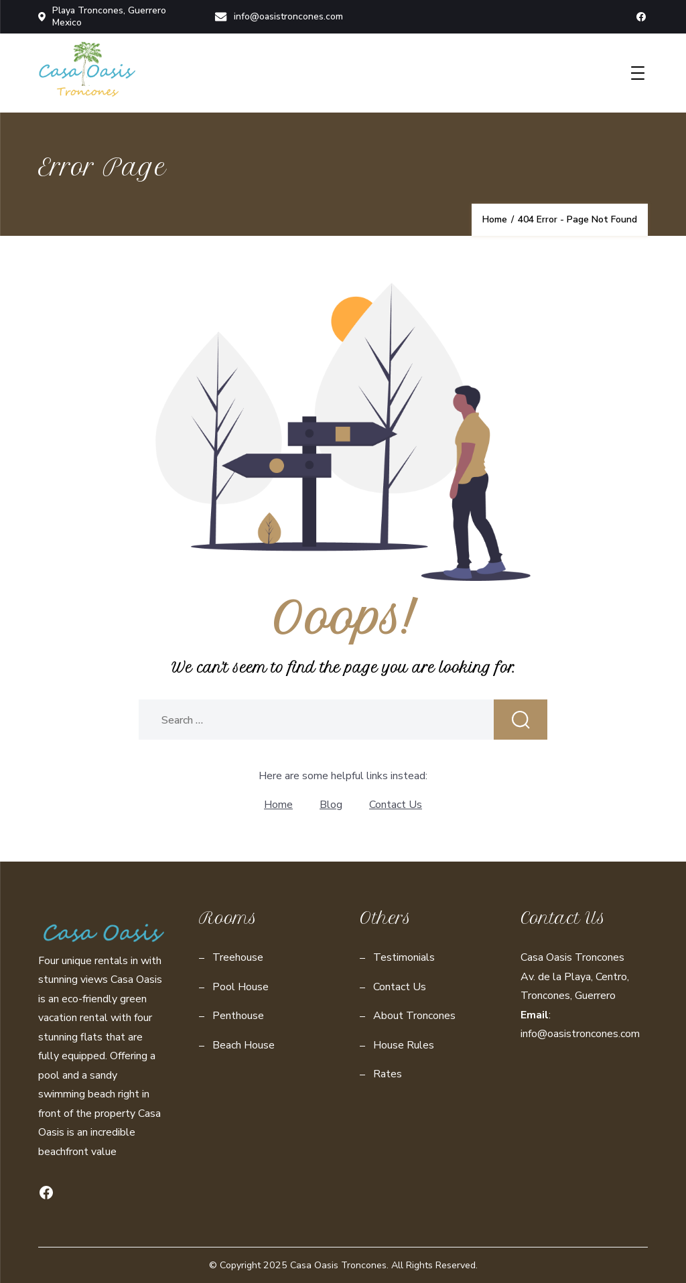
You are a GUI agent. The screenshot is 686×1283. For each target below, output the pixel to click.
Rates (387, 1074)
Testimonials (404, 957)
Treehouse (237, 957)
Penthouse (238, 1015)
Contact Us (395, 804)
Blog (331, 804)
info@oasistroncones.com (278, 16)
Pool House (240, 987)
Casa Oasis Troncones (338, 1265)
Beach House (243, 1045)
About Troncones (414, 1015)
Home (278, 804)
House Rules (403, 1045)
